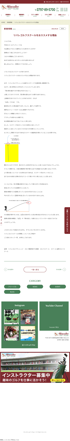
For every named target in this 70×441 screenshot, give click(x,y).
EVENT (57, 286)
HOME (3, 22)
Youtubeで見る (54, 327)
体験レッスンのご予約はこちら (67, 220)
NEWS (35, 286)
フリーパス (12, 286)
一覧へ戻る (35, 269)
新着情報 (9, 22)
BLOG (62, 28)
